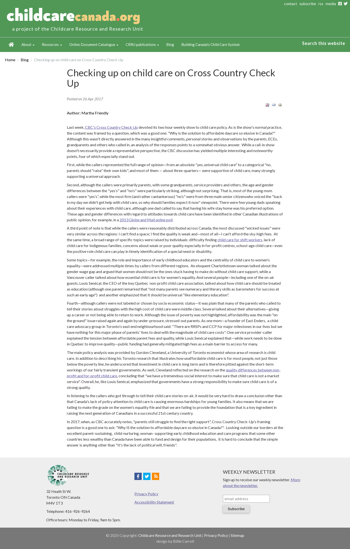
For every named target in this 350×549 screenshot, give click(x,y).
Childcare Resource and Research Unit (169, 535)
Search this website (323, 43)
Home (11, 44)
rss (320, 3)
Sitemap (237, 535)
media (331, 3)
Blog (170, 44)
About (28, 44)
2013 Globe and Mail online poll (146, 219)
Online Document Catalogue (93, 44)
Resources (52, 44)
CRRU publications (142, 44)
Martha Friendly (94, 113)
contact (290, 3)
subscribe (307, 3)
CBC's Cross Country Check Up (111, 127)
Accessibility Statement (154, 502)
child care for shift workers (240, 239)
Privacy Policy (146, 493)
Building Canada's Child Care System (210, 44)
